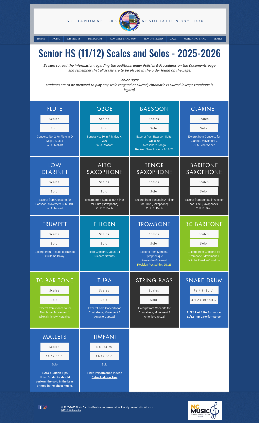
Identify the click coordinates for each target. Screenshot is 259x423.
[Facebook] (40, 407)
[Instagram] (45, 407)
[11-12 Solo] (54, 356)
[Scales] (54, 119)
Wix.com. (149, 407)
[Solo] (54, 128)
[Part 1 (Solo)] (204, 290)
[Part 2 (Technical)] (204, 300)
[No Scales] (104, 347)
